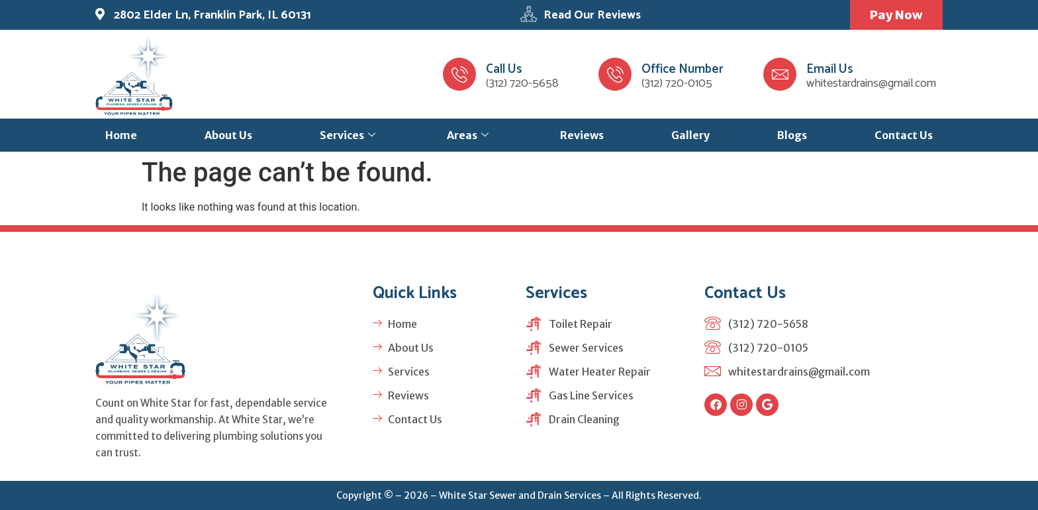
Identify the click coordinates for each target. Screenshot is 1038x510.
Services (347, 135)
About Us (228, 135)
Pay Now (896, 15)
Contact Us (903, 135)
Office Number (682, 69)
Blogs (792, 135)
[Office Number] (615, 74)
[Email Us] (779, 74)
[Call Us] (459, 74)
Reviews (582, 135)
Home (121, 135)
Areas (468, 135)
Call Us (504, 69)
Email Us (829, 69)
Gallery (690, 135)
